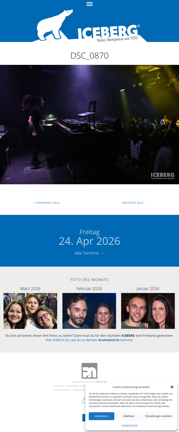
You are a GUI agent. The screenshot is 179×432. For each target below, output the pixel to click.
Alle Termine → (89, 253)
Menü (90, 4)
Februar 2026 (89, 288)
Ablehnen (128, 416)
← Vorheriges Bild (46, 202)
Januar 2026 (148, 288)
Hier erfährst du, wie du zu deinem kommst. (89, 340)
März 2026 (30, 288)
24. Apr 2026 (89, 238)
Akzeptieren (101, 416)
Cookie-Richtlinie (129, 425)
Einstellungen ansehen (158, 416)
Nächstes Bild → (134, 202)
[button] (172, 387)
